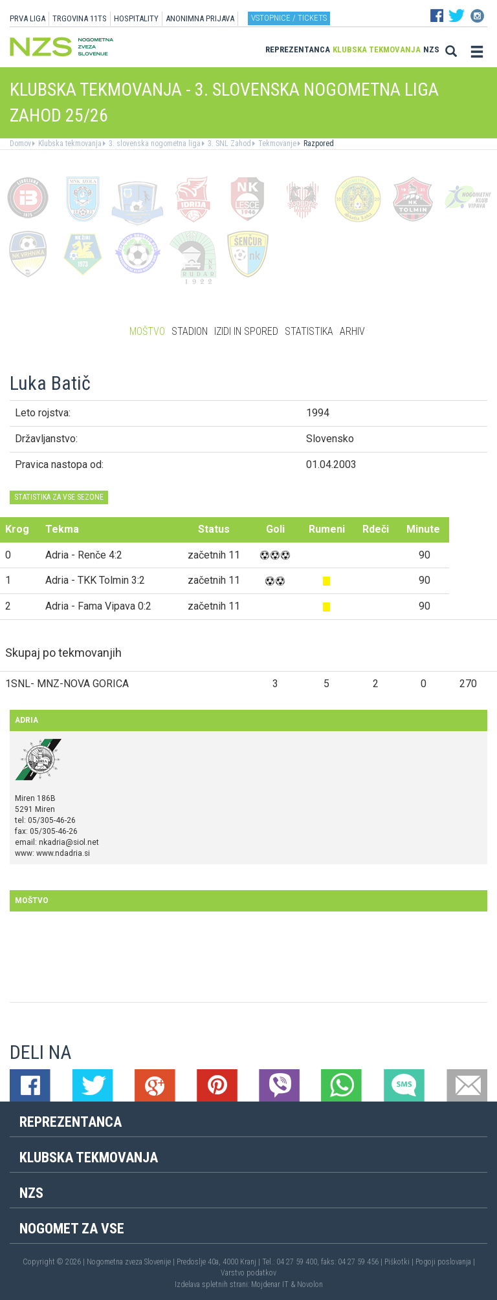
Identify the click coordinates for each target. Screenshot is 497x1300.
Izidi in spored (246, 331)
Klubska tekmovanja (377, 49)
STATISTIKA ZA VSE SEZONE (59, 497)
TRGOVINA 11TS (79, 18)
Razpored (318, 143)
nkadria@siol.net (69, 842)
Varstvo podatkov (248, 1272)
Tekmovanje (276, 143)
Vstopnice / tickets (289, 18)
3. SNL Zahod (228, 143)
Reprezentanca (297, 49)
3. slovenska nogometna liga (154, 143)
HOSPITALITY (136, 18)
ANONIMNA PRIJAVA (200, 18)
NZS (431, 49)
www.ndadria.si (63, 853)
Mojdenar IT (270, 1284)
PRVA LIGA (27, 18)
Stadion (189, 331)
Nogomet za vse (71, 1228)
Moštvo (147, 331)
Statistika (309, 331)
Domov (20, 143)
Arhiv (352, 331)
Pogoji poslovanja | (445, 1261)
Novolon (310, 1284)
